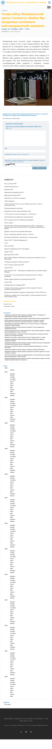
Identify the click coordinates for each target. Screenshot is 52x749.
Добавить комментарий (14, 124)
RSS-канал (8, 704)
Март (11, 391)
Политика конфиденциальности (39, 725)
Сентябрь (13, 380)
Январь (12, 370)
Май (11, 387)
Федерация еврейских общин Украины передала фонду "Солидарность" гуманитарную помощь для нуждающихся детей (25, 315)
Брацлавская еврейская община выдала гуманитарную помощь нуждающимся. (27, 318)
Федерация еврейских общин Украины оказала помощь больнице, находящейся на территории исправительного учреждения (27, 343)
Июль (11, 383)
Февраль (12, 393)
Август (12, 381)
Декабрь (12, 374)
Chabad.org (20, 725)
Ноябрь (12, 376)
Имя (6, 148)
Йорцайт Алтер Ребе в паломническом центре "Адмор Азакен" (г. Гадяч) (25, 337)
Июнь (11, 385)
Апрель (12, 389)
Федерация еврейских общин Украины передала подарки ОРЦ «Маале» (25, 349)
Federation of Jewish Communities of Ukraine (26, 3)
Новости (4, 10)
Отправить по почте (17, 154)
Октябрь (12, 378)
